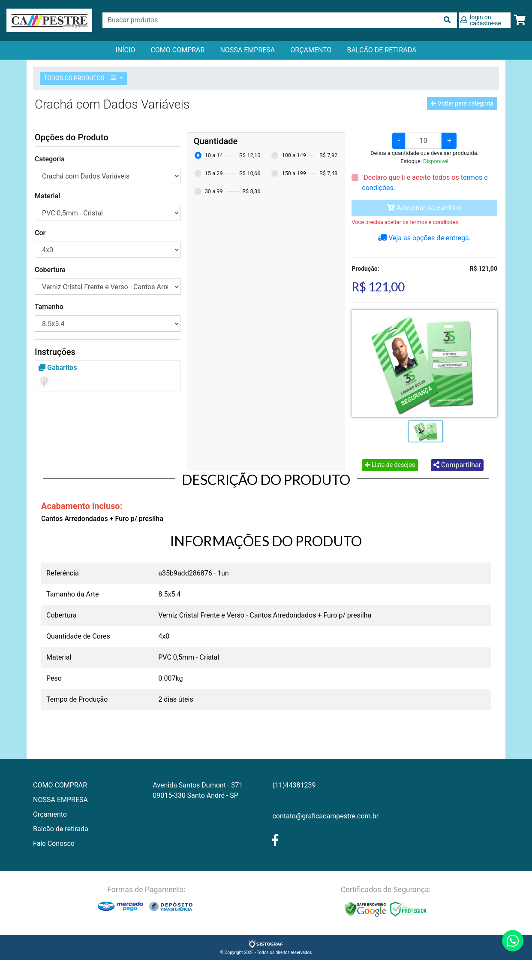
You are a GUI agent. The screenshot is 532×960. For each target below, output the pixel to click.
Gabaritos (58, 367)
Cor (40, 233)
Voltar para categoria (462, 103)
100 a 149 (294, 155)
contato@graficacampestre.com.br (325, 816)
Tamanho (49, 307)
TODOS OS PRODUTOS (81, 78)
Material (47, 196)
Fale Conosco (54, 843)
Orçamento (50, 814)
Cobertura (50, 270)
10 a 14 (214, 155)
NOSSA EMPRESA (247, 50)
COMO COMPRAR (177, 50)
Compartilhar (457, 465)
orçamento (310, 50)
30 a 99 (214, 191)
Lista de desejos (390, 464)
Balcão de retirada (60, 829)
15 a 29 (214, 173)
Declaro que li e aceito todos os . (424, 182)
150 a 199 (294, 173)
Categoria (50, 159)
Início (125, 50)
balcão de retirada (382, 50)
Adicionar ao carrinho (424, 208)
